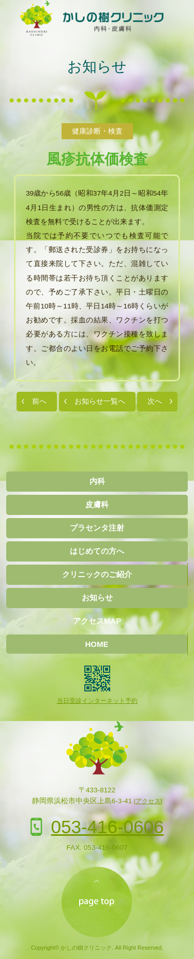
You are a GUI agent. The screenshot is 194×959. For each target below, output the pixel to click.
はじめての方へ (97, 551)
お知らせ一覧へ (99, 401)
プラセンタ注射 (97, 527)
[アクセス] (148, 801)
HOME (97, 644)
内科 (97, 481)
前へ (39, 401)
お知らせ (97, 66)
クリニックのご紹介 (97, 574)
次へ (154, 401)
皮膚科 (97, 504)
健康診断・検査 (97, 131)
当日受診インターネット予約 (97, 701)
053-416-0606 (107, 827)
